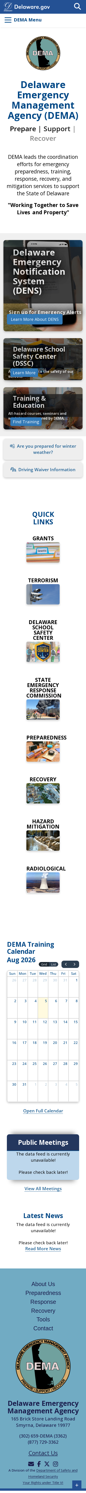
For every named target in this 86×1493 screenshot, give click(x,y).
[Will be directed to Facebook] (39, 1464)
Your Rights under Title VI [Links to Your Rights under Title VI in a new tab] (43, 1482)
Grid (44, 964)
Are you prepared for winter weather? (43, 449)
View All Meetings (43, 1189)
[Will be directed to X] (47, 1464)
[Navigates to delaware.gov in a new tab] (8, 6)
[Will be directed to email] (31, 1464)
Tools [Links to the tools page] (43, 1319)
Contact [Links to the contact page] (43, 1328)
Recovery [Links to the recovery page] (43, 1310)
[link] (43, 285)
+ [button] (77, 1485)
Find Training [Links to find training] (26, 421)
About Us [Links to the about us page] (43, 1284)
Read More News (43, 1249)
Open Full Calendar (43, 1111)
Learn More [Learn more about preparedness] (24, 372)
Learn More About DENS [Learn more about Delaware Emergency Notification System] (35, 319)
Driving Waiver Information (43, 470)
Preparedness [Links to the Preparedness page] (43, 1293)
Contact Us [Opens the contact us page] (43, 1453)
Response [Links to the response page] (43, 1302)
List (53, 964)
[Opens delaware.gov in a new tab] (32, 6)
